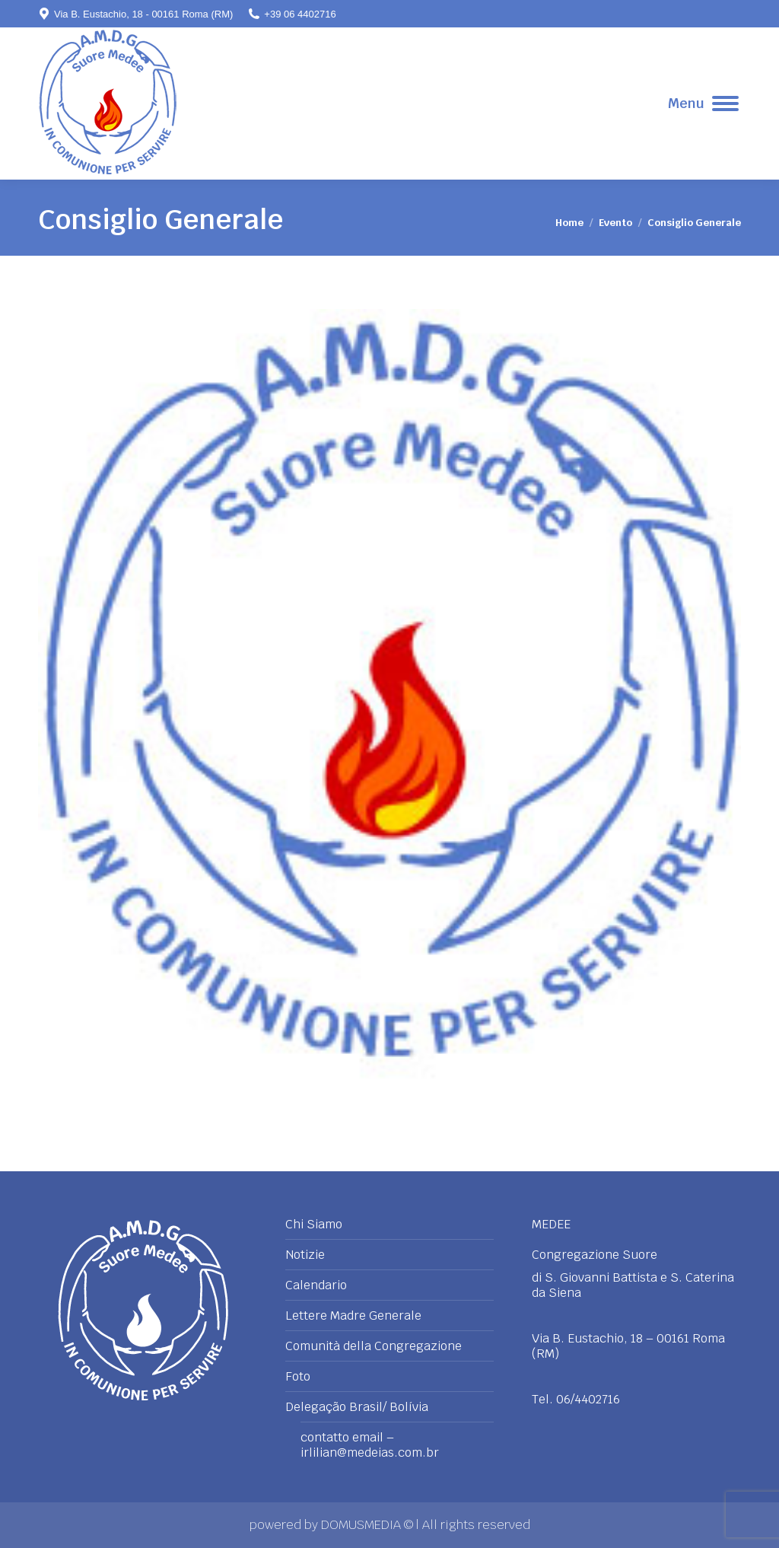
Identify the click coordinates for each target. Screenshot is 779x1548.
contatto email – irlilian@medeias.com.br (369, 1445)
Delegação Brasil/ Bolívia (356, 1407)
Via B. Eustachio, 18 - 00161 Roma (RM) (135, 14)
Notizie (305, 1255)
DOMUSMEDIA (362, 1525)
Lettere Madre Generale (353, 1315)
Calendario (316, 1285)
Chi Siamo (313, 1224)
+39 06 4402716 (291, 14)
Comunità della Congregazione (373, 1346)
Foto (297, 1376)
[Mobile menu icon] (703, 103)
